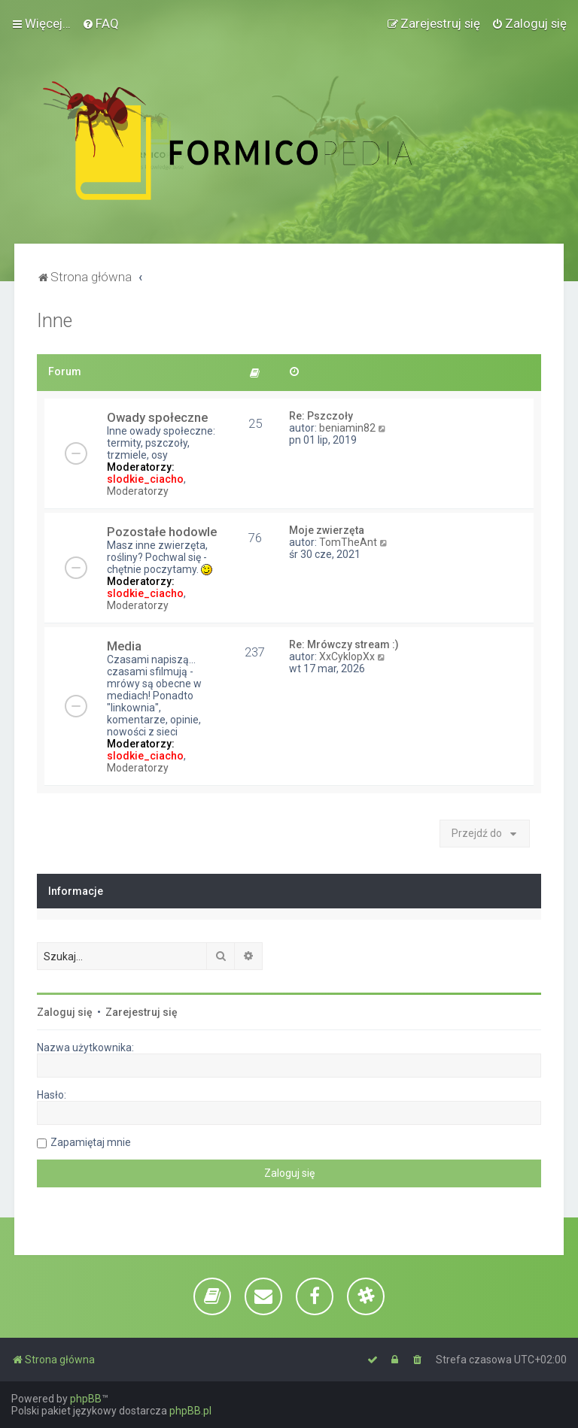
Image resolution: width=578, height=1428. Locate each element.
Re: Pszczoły (321, 416)
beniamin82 (347, 428)
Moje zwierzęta (326, 530)
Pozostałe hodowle (162, 531)
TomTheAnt (348, 542)
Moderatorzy (138, 491)
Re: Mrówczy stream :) (344, 644)
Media (124, 645)
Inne (54, 321)
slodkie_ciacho (145, 479)
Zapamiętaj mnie (90, 1142)
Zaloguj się (65, 1012)
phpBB (86, 1399)
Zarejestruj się (141, 1012)
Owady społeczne (157, 417)
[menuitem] (100, 23)
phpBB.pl (190, 1411)
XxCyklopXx (347, 656)
